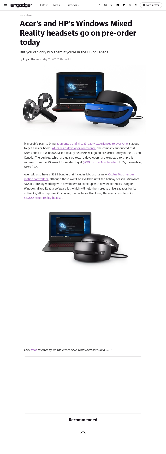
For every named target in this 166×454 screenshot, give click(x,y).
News (56, 5)
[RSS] (136, 5)
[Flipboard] (123, 5)
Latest (43, 5)
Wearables (26, 15)
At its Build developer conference (74, 148)
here (34, 350)
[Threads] (130, 5)
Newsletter (151, 5)
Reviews (72, 5)
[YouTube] (117, 5)
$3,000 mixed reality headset (43, 198)
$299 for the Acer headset (100, 162)
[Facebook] (99, 5)
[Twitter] (111, 5)
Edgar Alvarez (31, 59)
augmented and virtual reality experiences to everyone (92, 143)
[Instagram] (105, 5)
